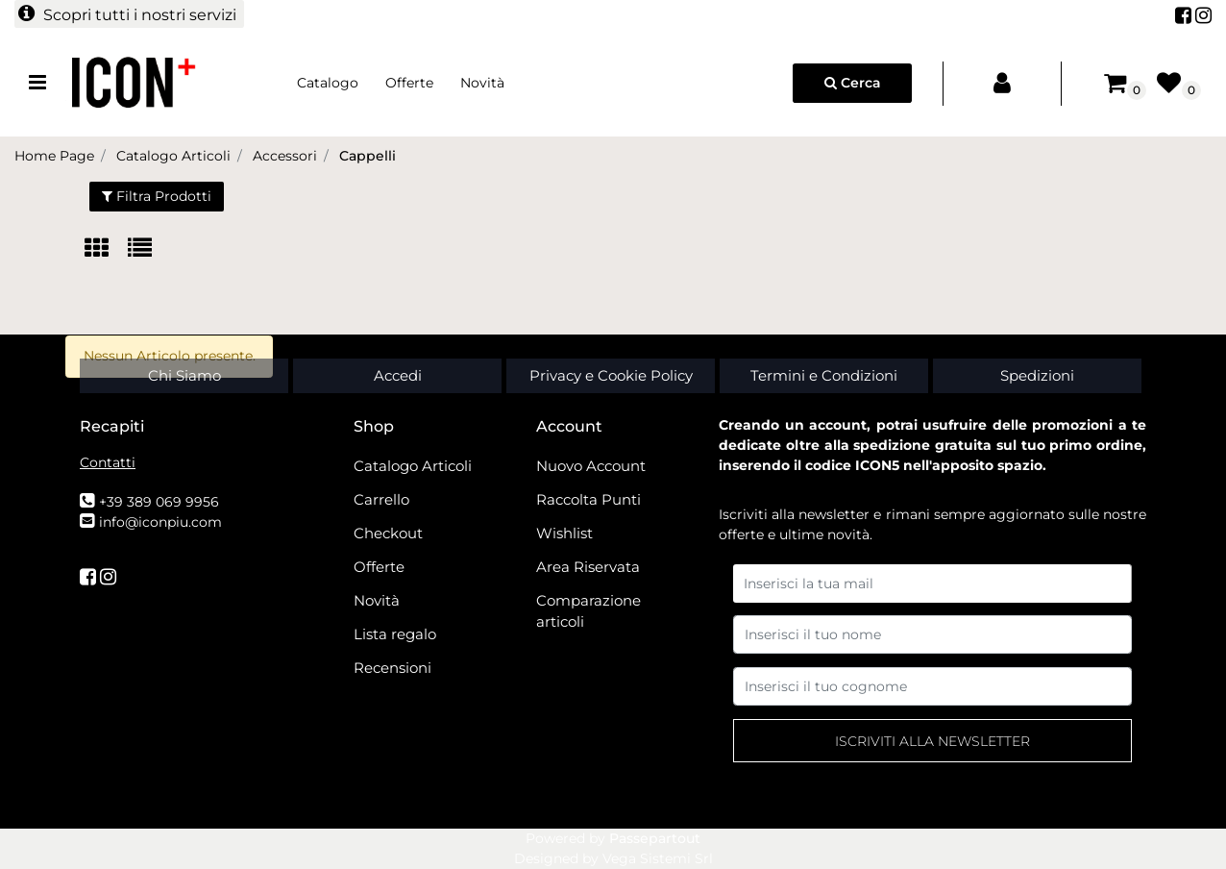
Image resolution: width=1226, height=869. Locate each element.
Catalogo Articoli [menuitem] (413, 466)
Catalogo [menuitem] (327, 82)
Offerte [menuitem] (409, 82)
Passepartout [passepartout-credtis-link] (654, 838)
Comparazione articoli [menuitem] (588, 611)
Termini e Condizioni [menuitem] (823, 375)
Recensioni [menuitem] (392, 667)
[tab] (106, 249)
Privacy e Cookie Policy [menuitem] (611, 375)
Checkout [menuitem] (388, 533)
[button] (932, 740)
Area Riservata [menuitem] (588, 567)
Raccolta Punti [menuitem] (588, 499)
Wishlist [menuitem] (564, 533)
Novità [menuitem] (482, 82)
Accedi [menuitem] (398, 375)
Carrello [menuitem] (381, 499)
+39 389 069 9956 (159, 501)
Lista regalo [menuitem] (395, 634)
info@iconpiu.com (160, 522)
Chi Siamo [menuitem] (184, 375)
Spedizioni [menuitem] (1037, 375)
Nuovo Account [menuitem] (591, 466)
